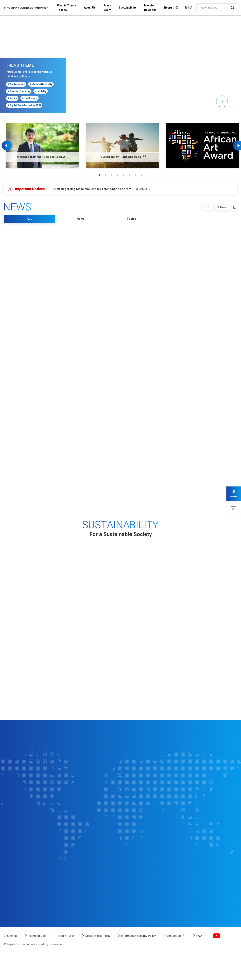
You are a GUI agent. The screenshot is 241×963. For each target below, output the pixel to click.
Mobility (40, 91)
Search (232, 8)
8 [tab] (141, 175)
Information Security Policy (145, 944)
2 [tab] (105, 175)
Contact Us (181, 944)
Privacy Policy (68, 944)
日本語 (188, 7)
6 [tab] (129, 175)
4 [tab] (117, 175)
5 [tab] (123, 175)
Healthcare (28, 98)
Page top (233, 510)
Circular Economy (18, 91)
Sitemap (12, 944)
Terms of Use (38, 944)
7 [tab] (135, 175)
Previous (8, 145)
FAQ (207, 944)
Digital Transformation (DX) (23, 105)
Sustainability (15, 84)
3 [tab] (111, 175)
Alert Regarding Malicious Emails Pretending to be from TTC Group (101, 189)
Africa (11, 98)
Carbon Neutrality (40, 84)
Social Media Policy (102, 944)
